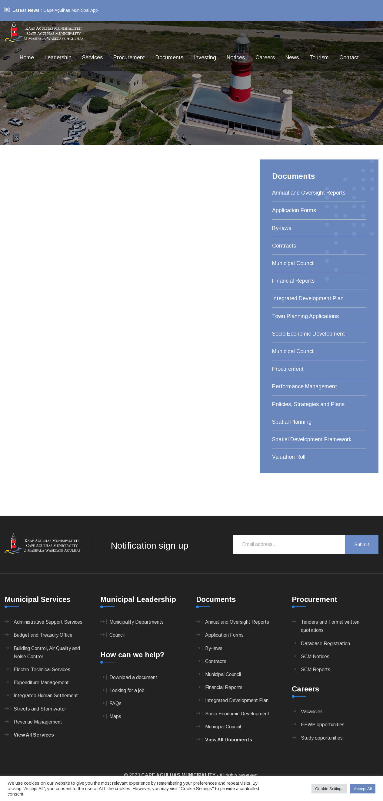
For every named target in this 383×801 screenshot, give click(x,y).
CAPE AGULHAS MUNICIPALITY (178, 775)
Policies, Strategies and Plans (308, 404)
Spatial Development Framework (311, 439)
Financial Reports (293, 281)
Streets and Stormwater (40, 708)
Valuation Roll (288, 457)
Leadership (58, 57)
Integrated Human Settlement (46, 695)
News (292, 57)
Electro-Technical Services (42, 669)
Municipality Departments (136, 622)
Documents (169, 57)
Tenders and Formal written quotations (330, 626)
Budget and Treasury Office (43, 635)
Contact (349, 57)
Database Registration (325, 643)
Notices (236, 57)
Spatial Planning (291, 422)
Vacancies (312, 711)
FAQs (115, 703)
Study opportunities (322, 737)
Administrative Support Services (48, 622)
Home (27, 57)
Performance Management (304, 386)
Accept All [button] (363, 788)
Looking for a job (127, 690)
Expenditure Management (41, 682)
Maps (115, 716)
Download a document (133, 677)
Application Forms (294, 210)
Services (92, 57)
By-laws (281, 228)
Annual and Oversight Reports (308, 193)
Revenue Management (38, 721)
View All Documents (228, 739)
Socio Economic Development (308, 334)
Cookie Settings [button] (329, 788)
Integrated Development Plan (308, 298)
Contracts (284, 246)
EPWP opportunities (323, 724)
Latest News (26, 10)
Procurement (129, 57)
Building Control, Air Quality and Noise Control (47, 652)
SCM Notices (315, 656)
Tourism (319, 57)
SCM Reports (315, 669)
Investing (205, 57)
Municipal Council (293, 263)
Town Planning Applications (305, 316)
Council (117, 635)
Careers (265, 57)
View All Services (34, 734)
